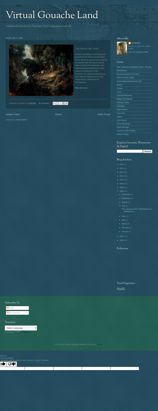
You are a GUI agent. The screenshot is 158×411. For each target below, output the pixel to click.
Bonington (121, 106)
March (124, 224)
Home (58, 114)
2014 (122, 168)
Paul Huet (121, 113)
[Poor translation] (12, 364)
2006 (122, 240)
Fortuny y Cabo (123, 102)
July (123, 206)
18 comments (43, 103)
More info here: (81, 88)
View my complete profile (138, 52)
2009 (122, 187)
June (124, 216)
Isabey (119, 117)
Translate (22, 332)
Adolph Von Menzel (124, 99)
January (125, 231)
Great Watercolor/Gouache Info (129, 81)
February (125, 228)
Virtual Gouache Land (52, 15)
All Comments (13, 313)
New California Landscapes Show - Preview (134, 67)
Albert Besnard (123, 127)
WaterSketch (122, 70)
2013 (122, 172)
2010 (122, 184)
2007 (122, 236)
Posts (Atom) (21, 120)
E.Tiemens (136, 43)
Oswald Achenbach (124, 95)
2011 (122, 180)
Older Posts (103, 114)
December (126, 194)
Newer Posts (13, 114)
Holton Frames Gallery (126, 78)
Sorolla (119, 88)
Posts (10, 308)
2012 (122, 176)
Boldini (119, 85)
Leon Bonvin (122, 120)
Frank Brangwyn (123, 124)
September (126, 198)
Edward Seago (122, 134)
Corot (119, 92)
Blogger (100, 344)
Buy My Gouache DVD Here (128, 74)
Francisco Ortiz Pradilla (126, 131)
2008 (122, 191)
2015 (122, 164)
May (124, 220)
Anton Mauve (122, 109)
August (125, 202)
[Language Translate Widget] (21, 328)
